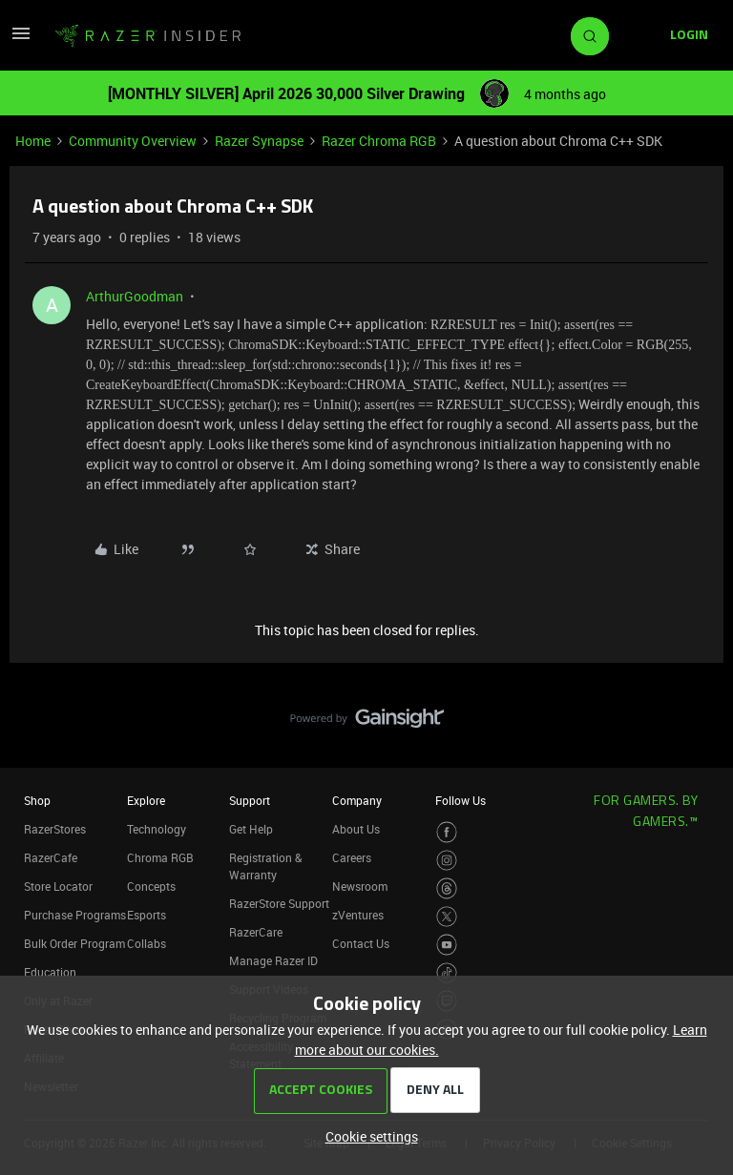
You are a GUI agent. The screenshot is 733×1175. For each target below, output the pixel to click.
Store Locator (58, 886)
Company (357, 800)
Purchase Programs (75, 914)
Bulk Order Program (74, 943)
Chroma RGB (160, 857)
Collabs (146, 943)
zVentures (358, 914)
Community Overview (133, 141)
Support (249, 800)
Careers (351, 857)
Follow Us (460, 800)
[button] (21, 40)
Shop (37, 800)
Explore (146, 800)
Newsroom (359, 886)
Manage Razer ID (273, 960)
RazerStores (55, 828)
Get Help (251, 828)
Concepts (151, 886)
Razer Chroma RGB (379, 141)
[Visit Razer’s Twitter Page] (447, 917)
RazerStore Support (279, 903)
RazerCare (256, 931)
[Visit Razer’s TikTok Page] (447, 973)
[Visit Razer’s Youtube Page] (447, 945)
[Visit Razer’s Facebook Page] (447, 832)
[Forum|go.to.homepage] (148, 36)
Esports (146, 914)
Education (50, 971)
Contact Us (360, 943)
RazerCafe (50, 857)
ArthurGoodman (134, 296)
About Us (356, 828)
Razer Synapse (259, 141)
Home (33, 141)
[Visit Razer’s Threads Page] (447, 888)
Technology (156, 828)
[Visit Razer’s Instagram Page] (447, 861)
